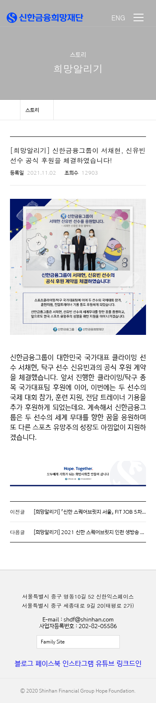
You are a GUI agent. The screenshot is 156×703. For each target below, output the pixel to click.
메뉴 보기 (139, 17)
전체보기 (78, 642)
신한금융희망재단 (45, 17)
